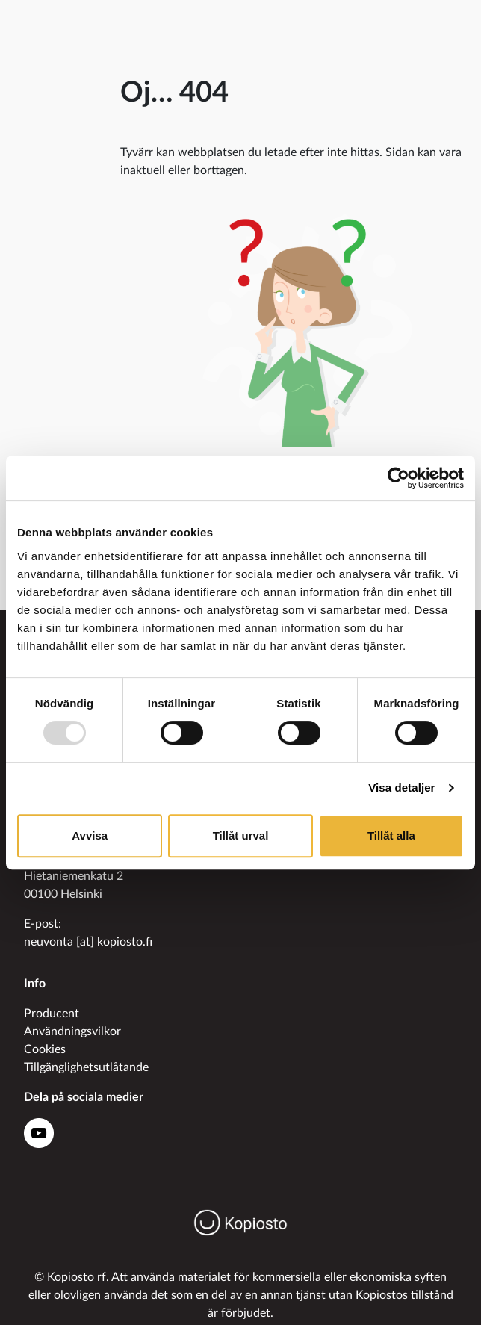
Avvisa (90, 835)
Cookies (45, 1049)
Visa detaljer (401, 787)
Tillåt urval (241, 835)
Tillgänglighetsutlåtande (86, 1067)
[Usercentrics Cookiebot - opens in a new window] (398, 478)
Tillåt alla (391, 835)
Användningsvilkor (72, 1031)
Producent (51, 1014)
